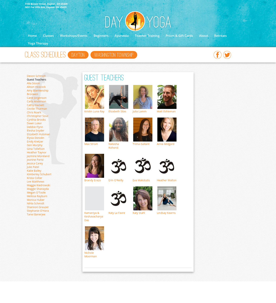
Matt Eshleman (166, 111)
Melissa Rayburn (37, 196)
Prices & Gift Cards (179, 36)
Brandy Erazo (92, 180)
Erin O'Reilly (115, 180)
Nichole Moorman (90, 254)
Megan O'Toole (36, 192)
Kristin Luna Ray (94, 111)
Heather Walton (167, 180)
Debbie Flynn (35, 127)
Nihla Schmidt (35, 203)
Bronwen (32, 94)
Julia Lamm (139, 111)
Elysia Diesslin (35, 138)
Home (32, 36)
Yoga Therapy (38, 43)
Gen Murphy (34, 145)
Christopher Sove (37, 116)
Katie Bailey (34, 170)
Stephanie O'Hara (38, 210)
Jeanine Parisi (35, 159)
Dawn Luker (34, 123)
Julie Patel (33, 167)
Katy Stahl (139, 213)
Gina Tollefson (36, 149)
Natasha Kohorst (113, 145)
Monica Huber (35, 200)
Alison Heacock (36, 87)
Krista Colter (34, 178)
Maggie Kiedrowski (38, 185)
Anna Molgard (165, 144)
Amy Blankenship (37, 90)
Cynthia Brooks (36, 119)
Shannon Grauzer (38, 207)
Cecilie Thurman (37, 108)
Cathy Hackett (35, 105)
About (203, 36)
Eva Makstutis (141, 180)
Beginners (101, 36)
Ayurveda (122, 36)
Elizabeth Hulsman (38, 134)
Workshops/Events (74, 36)
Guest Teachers (36, 79)
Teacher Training (147, 36)
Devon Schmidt (36, 76)
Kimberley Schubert (39, 174)
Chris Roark (34, 112)
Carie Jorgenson (37, 98)
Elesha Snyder (35, 130)
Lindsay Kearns (166, 213)
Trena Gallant (141, 144)
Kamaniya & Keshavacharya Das (93, 216)
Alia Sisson (33, 83)
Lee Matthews (35, 181)
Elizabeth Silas (117, 111)
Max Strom (91, 144)
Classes (48, 36)
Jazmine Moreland (38, 156)
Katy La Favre (116, 213)
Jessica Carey (35, 163)
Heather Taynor (36, 152)
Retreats (220, 36)
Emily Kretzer (35, 141)
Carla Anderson (36, 101)
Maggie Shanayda (38, 189)
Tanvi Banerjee (36, 214)
